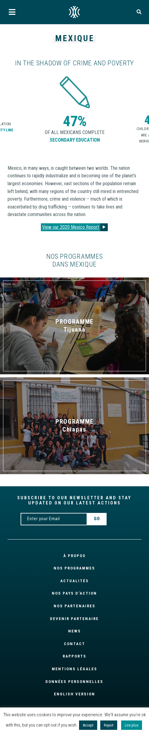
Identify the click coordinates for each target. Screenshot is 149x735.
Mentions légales (74, 669)
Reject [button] (109, 725)
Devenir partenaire (74, 618)
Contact (74, 643)
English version (74, 694)
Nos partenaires (74, 606)
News (74, 631)
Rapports (74, 656)
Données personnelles (74, 681)
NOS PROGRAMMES (74, 568)
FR (74, 12)
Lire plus (131, 725)
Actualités (74, 581)
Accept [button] (88, 725)
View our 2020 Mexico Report (70, 227)
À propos (74, 555)
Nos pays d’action (74, 593)
